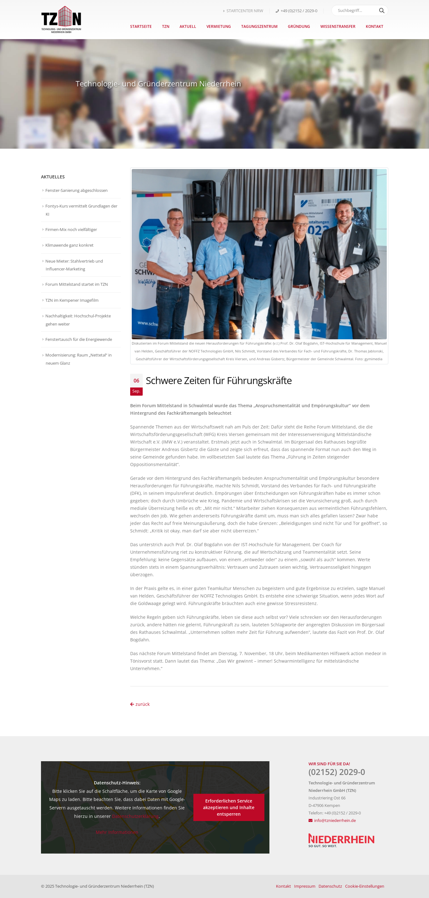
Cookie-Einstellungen (364, 886)
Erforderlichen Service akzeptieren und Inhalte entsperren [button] (228, 807)
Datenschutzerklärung (135, 816)
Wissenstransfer (337, 26)
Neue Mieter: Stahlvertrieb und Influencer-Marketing (74, 265)
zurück (140, 704)
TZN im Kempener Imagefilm (72, 300)
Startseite (141, 26)
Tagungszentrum (259, 26)
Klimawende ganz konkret (69, 245)
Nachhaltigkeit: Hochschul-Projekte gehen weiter (78, 320)
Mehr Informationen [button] (117, 832)
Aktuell (188, 26)
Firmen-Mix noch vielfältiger (71, 229)
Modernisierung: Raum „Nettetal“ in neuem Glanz (78, 359)
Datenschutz (330, 886)
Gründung (299, 26)
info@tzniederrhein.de (335, 820)
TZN (165, 26)
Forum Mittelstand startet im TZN (76, 284)
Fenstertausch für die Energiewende (78, 339)
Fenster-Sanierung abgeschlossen (76, 190)
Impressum (304, 886)
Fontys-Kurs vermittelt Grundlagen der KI (81, 210)
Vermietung (219, 26)
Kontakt (374, 26)
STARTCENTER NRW (243, 10)
